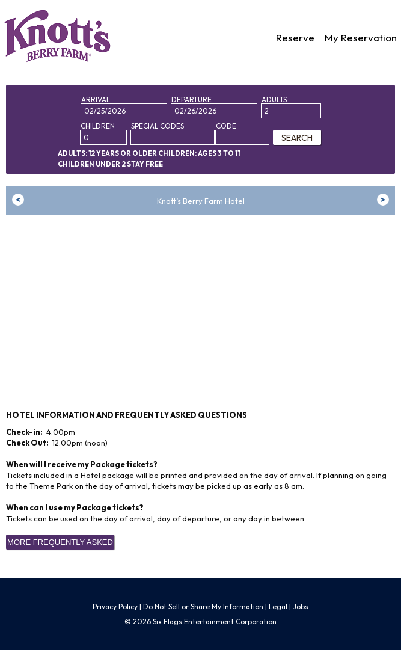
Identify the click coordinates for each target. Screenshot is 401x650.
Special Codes (157, 126)
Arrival (95, 99)
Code (226, 126)
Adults (274, 99)
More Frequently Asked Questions (60, 544)
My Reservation (361, 37)
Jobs (300, 606)
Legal (278, 606)
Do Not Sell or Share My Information (203, 606)
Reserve (295, 37)
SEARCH (297, 137)
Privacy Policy (115, 606)
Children (98, 126)
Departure (191, 99)
